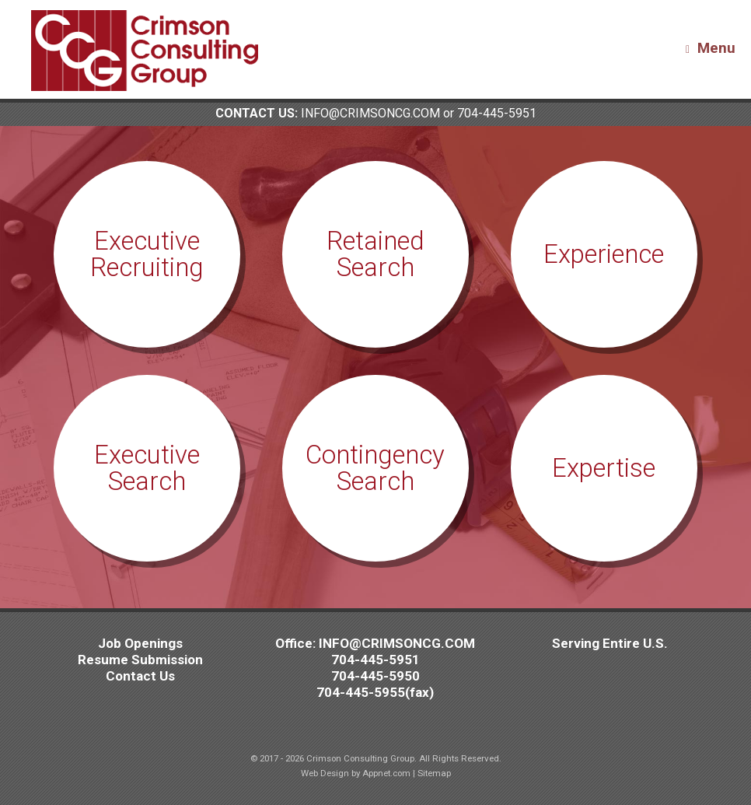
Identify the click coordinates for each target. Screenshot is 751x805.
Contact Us (140, 676)
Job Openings (140, 643)
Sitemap (434, 773)
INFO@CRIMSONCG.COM (370, 113)
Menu (710, 48)
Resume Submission (140, 659)
